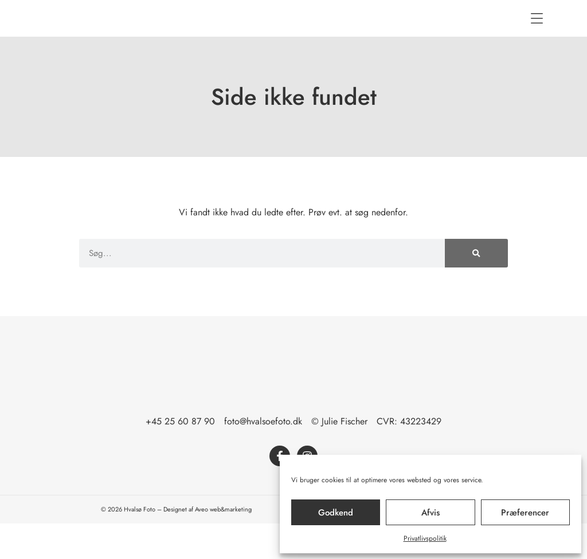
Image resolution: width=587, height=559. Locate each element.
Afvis (430, 512)
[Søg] (476, 288)
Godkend (335, 512)
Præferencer (525, 512)
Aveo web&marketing (223, 544)
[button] (537, 36)
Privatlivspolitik (425, 538)
